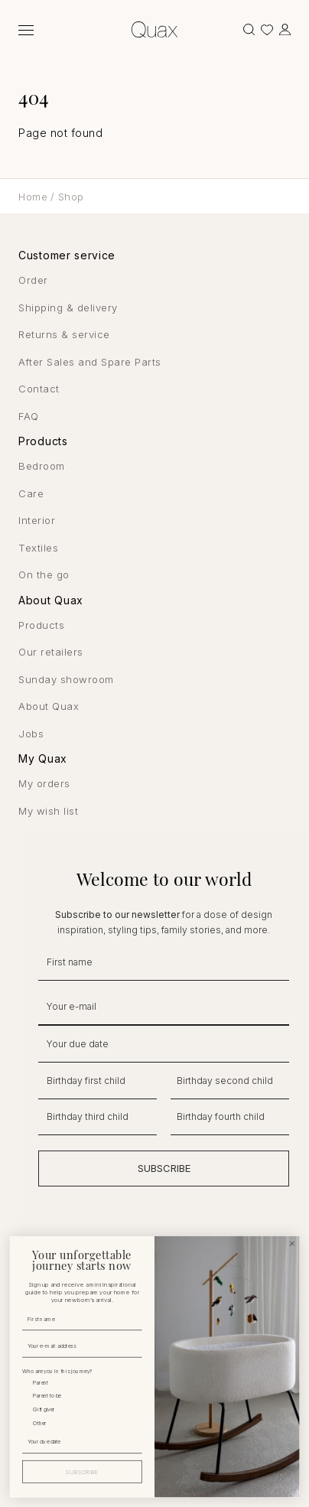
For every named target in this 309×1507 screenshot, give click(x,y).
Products (41, 625)
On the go (44, 574)
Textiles (38, 548)
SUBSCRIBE (164, 1168)
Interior (36, 520)
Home (32, 196)
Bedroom (41, 466)
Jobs (31, 733)
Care (31, 493)
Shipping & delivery (68, 307)
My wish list (48, 811)
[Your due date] (80, 1441)
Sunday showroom (66, 679)
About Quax (48, 706)
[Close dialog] (293, 1243)
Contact (39, 388)
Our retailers (50, 652)
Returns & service (64, 334)
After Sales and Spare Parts (89, 362)
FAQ (28, 416)
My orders (44, 783)
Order (33, 280)
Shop (71, 196)
